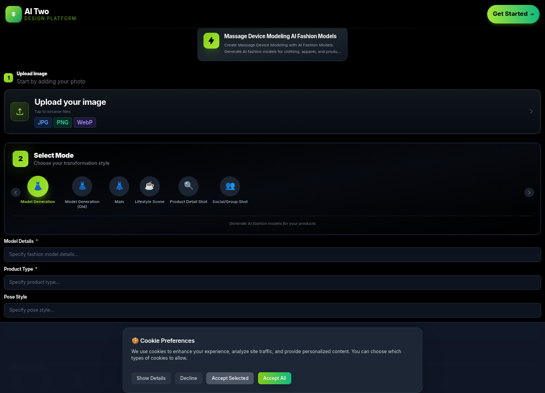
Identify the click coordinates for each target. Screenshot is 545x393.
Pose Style (15, 299)
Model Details (21, 243)
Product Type (21, 271)
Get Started (513, 13)
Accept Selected (230, 378)
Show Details (151, 378)
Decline (189, 378)
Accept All (274, 378)
